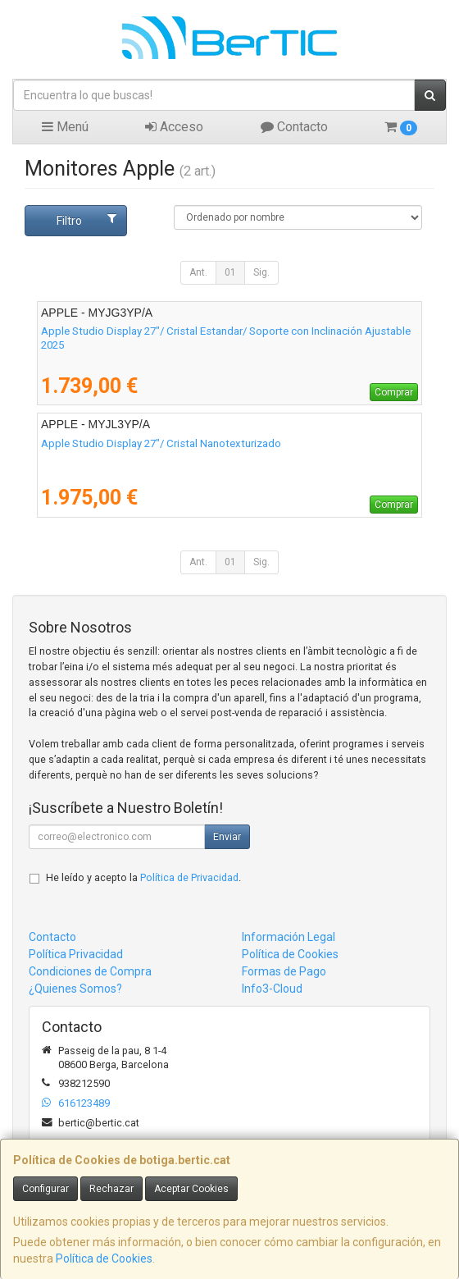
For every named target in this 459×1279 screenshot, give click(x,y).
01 (230, 272)
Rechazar (111, 1188)
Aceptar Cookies (191, 1188)
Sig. (261, 272)
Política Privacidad (76, 954)
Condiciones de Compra (90, 971)
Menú (65, 127)
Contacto (294, 127)
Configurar (45, 1188)
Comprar (394, 392)
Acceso (174, 127)
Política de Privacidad (189, 877)
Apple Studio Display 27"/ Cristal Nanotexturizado (161, 443)
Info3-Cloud (272, 988)
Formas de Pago (284, 971)
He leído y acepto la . (143, 877)
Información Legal (288, 936)
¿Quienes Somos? (75, 988)
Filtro (86, 219)
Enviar (227, 837)
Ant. (198, 272)
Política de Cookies (104, 1258)
